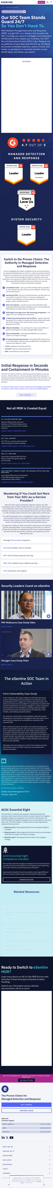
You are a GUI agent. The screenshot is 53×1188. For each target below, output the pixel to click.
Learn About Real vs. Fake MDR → (16, 463)
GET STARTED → (26, 395)
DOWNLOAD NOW (26, 880)
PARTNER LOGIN (26, 1110)
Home (2, 7)
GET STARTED (26, 1105)
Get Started (41, 2)
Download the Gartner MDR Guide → (18, 482)
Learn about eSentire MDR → (14, 431)
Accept (14, 1185)
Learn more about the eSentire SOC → (19, 446)
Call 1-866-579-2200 (26, 1080)
